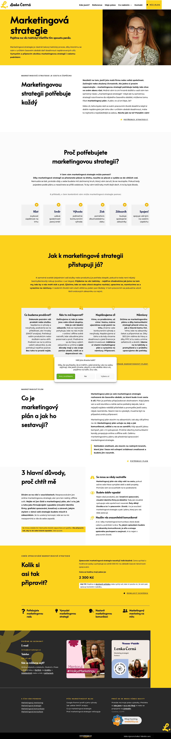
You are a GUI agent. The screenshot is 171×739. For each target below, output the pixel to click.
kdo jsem (118, 705)
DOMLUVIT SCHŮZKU (137, 593)
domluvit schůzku (103, 584)
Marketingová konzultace (32, 712)
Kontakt (138, 5)
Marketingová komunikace (32, 709)
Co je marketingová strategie (78, 709)
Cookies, (115, 712)
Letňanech (48, 673)
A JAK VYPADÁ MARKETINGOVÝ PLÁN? (128, 364)
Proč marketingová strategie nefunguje (83, 712)
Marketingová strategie (31, 705)
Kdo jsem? (84, 5)
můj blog (155, 5)
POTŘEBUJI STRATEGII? (136, 119)
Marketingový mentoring (32, 703)
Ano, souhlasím (66, 376)
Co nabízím (124, 5)
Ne (85, 376)
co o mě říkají (129, 705)
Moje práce (110, 5)
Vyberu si (105, 376)
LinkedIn (127, 709)
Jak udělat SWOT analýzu (77, 705)
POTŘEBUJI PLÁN (139, 461)
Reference (97, 5)
